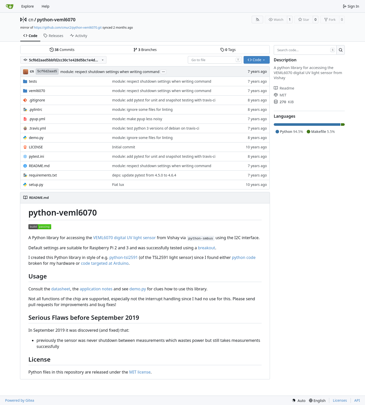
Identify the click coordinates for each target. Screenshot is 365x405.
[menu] (298, 400)
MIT (280, 94)
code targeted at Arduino (105, 263)
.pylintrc (35, 109)
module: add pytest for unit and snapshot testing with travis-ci (163, 100)
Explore (27, 6)
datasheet (60, 289)
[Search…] (340, 50)
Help (45, 6)
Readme (284, 88)
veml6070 (37, 90)
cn (30, 19)
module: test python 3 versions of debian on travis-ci (155, 128)
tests (33, 81)
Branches (145, 49)
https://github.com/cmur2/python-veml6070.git (68, 27)
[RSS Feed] (257, 19)
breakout (206, 248)
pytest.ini (36, 156)
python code (244, 257)
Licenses (340, 400)
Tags (228, 49)
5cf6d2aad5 (47, 71)
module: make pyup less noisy (137, 118)
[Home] (10, 6)
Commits (62, 49)
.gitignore (37, 100)
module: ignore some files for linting (142, 109)
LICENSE (36, 147)
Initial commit (123, 147)
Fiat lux (118, 184)
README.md (39, 165)
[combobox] (215, 60)
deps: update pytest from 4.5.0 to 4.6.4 (144, 175)
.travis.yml (37, 128)
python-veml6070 (56, 19)
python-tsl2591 (124, 257)
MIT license (140, 372)
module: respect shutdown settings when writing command (109, 71)
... (163, 71)
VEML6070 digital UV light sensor (124, 237)
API (357, 400)
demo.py (36, 137)
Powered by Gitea (19, 400)
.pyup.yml (37, 118)
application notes (96, 289)
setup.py (36, 184)
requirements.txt (43, 175)
